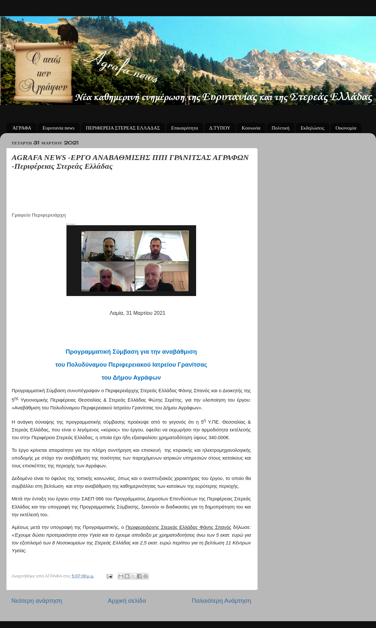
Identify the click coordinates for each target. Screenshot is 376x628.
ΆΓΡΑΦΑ (22, 128)
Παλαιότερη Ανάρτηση (221, 600)
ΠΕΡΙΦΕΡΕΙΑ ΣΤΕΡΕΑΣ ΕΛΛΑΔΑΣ (123, 128)
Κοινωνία (250, 128)
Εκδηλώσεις (312, 128)
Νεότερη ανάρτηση (36, 600)
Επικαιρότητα (184, 128)
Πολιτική (280, 128)
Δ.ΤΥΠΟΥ (219, 128)
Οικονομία (345, 128)
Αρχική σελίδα (127, 600)
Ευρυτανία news (58, 128)
